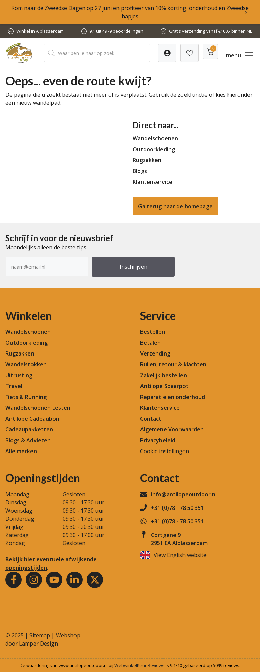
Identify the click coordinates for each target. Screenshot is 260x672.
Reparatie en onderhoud (172, 397)
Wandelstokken (26, 364)
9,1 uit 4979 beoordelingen (116, 31)
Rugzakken (147, 160)
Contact (150, 418)
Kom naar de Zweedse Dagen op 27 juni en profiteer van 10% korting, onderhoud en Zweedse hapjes (130, 12)
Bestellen (152, 331)
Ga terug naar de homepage (175, 206)
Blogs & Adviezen (28, 440)
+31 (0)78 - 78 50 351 (177, 508)
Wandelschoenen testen (37, 407)
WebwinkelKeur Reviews (139, 665)
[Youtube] (54, 580)
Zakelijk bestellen (163, 375)
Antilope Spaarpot (164, 386)
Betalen (150, 342)
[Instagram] (34, 580)
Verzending (155, 353)
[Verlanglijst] (167, 53)
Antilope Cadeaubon (32, 418)
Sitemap (39, 635)
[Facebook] (13, 580)
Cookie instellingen (164, 451)
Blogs (140, 171)
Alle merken (21, 451)
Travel (13, 386)
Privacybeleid (157, 440)
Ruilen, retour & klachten (173, 364)
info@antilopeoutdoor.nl (184, 494)
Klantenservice (152, 182)
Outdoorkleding (154, 149)
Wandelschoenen (155, 138)
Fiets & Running (26, 397)
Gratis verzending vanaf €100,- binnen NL (210, 31)
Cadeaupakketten (29, 429)
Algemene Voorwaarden (172, 429)
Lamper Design (38, 643)
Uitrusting (18, 375)
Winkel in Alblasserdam (40, 31)
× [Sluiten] (246, 12)
